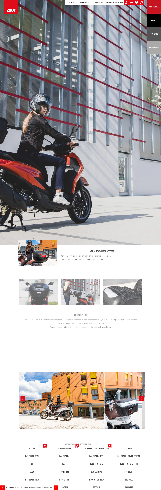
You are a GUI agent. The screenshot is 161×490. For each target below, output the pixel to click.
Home (17, 487)
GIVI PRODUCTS (26, 487)
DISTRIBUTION (99, 2)
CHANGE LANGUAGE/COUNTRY (114, 2)
